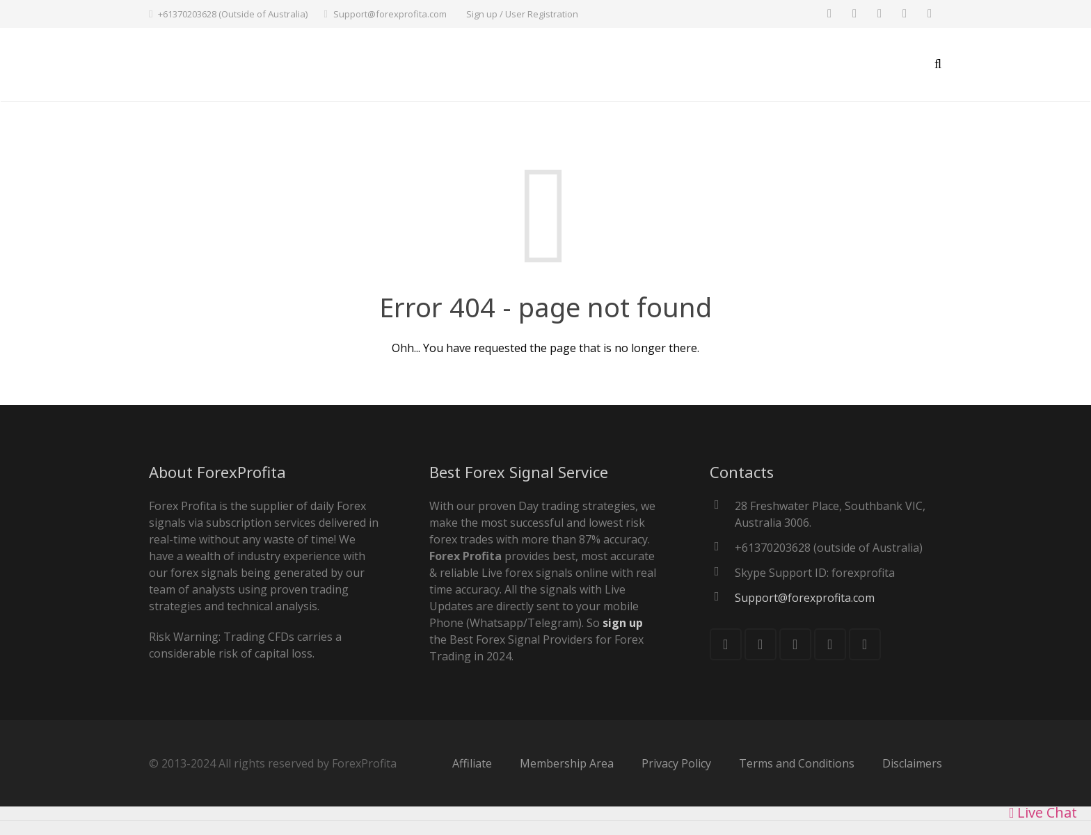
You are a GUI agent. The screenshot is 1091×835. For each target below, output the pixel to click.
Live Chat (1043, 812)
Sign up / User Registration (522, 14)
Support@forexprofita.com (390, 14)
